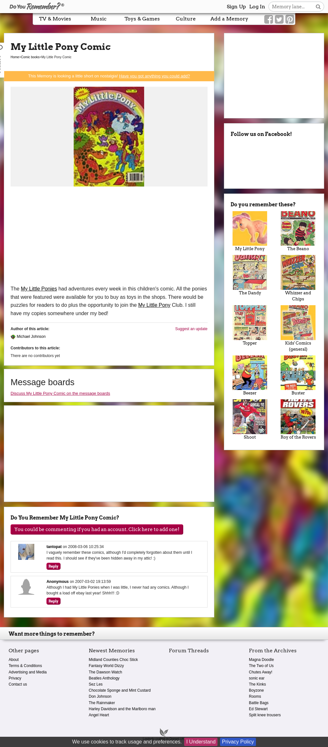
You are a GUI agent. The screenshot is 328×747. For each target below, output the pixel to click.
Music (99, 19)
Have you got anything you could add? (154, 76)
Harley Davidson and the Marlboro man (122, 709)
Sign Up (236, 7)
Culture (186, 19)
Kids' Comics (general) (298, 328)
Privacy (15, 678)
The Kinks (257, 684)
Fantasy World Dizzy (106, 666)
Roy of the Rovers (298, 419)
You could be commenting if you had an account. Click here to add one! (96, 529)
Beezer (250, 375)
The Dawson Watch (105, 672)
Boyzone (256, 690)
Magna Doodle (261, 659)
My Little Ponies (39, 288)
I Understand (201, 741)
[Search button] (318, 6)
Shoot (250, 419)
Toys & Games (142, 19)
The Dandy (250, 275)
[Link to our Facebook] (268, 19)
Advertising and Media (28, 672)
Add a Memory (229, 19)
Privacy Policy (238, 741)
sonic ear (257, 678)
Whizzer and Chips (298, 278)
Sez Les (95, 684)
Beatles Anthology (104, 678)
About (14, 659)
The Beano (298, 231)
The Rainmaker (102, 703)
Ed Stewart (258, 709)
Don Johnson (100, 696)
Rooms (255, 696)
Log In (257, 7)
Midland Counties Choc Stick (113, 659)
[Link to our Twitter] (279, 19)
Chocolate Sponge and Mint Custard (120, 690)
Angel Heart (99, 715)
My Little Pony (154, 305)
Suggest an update (191, 329)
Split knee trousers (265, 715)
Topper (250, 325)
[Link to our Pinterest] (289, 19)
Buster (298, 375)
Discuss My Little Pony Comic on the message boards (60, 393)
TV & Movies (55, 19)
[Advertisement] (109, 237)
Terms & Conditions (25, 666)
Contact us (18, 684)
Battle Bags (258, 703)
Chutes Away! (260, 672)
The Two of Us (261, 666)
